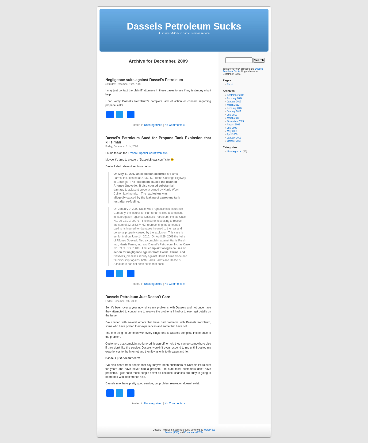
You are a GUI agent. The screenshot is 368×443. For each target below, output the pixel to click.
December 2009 (235, 121)
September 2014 (235, 95)
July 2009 (232, 128)
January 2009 (234, 137)
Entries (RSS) (172, 432)
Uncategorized (153, 125)
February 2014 (234, 98)
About (230, 84)
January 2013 (234, 101)
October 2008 (234, 141)
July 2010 (232, 114)
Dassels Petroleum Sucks (184, 26)
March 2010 (233, 118)
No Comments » (175, 125)
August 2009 (233, 124)
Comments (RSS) (193, 432)
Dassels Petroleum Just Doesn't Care (137, 297)
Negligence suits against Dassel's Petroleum (144, 80)
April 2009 (232, 134)
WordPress (209, 429)
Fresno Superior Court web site (147, 153)
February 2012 (234, 108)
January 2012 (234, 111)
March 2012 (233, 105)
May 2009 (232, 131)
